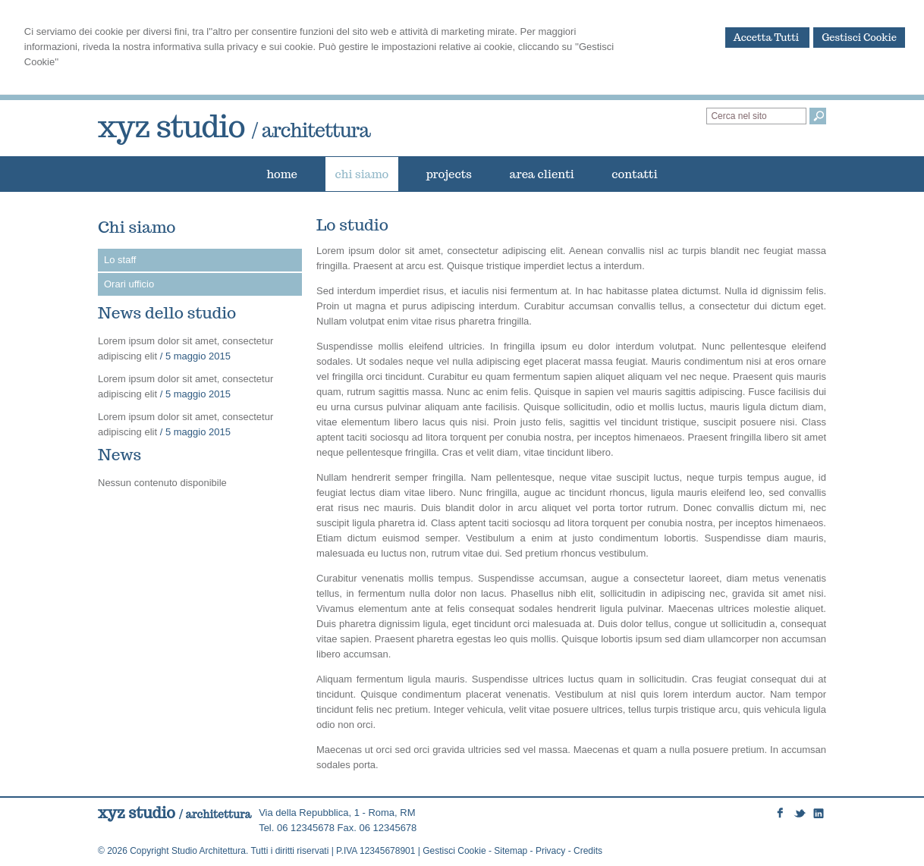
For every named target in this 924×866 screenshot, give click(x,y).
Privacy (550, 851)
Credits (588, 851)
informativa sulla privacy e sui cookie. (234, 46)
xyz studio (234, 126)
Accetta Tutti (768, 37)
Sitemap (510, 851)
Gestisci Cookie (859, 37)
